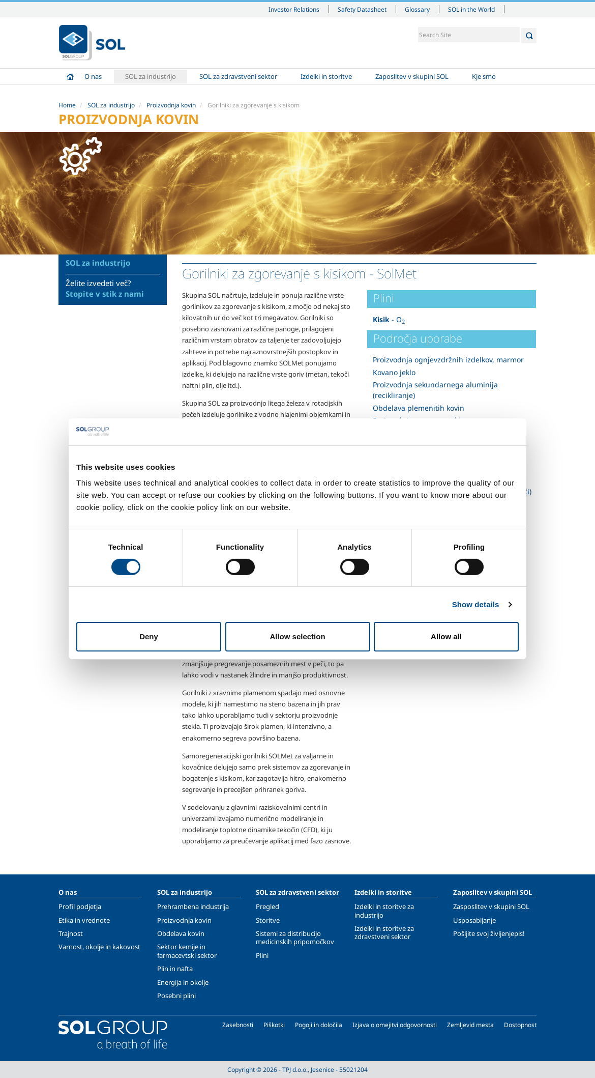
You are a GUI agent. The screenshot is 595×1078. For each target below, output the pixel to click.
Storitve (268, 920)
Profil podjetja (79, 906)
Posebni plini (176, 995)
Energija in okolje (183, 982)
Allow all (446, 636)
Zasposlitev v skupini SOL (491, 906)
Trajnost (70, 933)
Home (70, 76)
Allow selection (297, 636)
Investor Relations (294, 9)
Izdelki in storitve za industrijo (384, 910)
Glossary (417, 9)
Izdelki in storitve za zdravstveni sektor (384, 932)
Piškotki (274, 1024)
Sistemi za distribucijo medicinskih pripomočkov (295, 937)
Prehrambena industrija (193, 906)
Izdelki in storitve (326, 76)
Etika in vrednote (84, 920)
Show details (475, 604)
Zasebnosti (237, 1024)
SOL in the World (471, 9)
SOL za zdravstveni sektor (238, 76)
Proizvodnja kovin (171, 105)
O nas (93, 76)
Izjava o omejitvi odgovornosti (394, 1024)
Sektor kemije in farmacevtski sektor (187, 950)
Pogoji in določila (318, 1024)
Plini (262, 955)
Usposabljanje (474, 920)
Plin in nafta (175, 968)
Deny (148, 636)
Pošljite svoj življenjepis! (489, 933)
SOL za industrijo (150, 76)
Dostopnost (520, 1024)
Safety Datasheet (362, 9)
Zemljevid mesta (470, 1024)
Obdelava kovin (180, 933)
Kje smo (484, 76)
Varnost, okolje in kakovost (99, 946)
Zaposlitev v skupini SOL (412, 76)
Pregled (267, 906)
